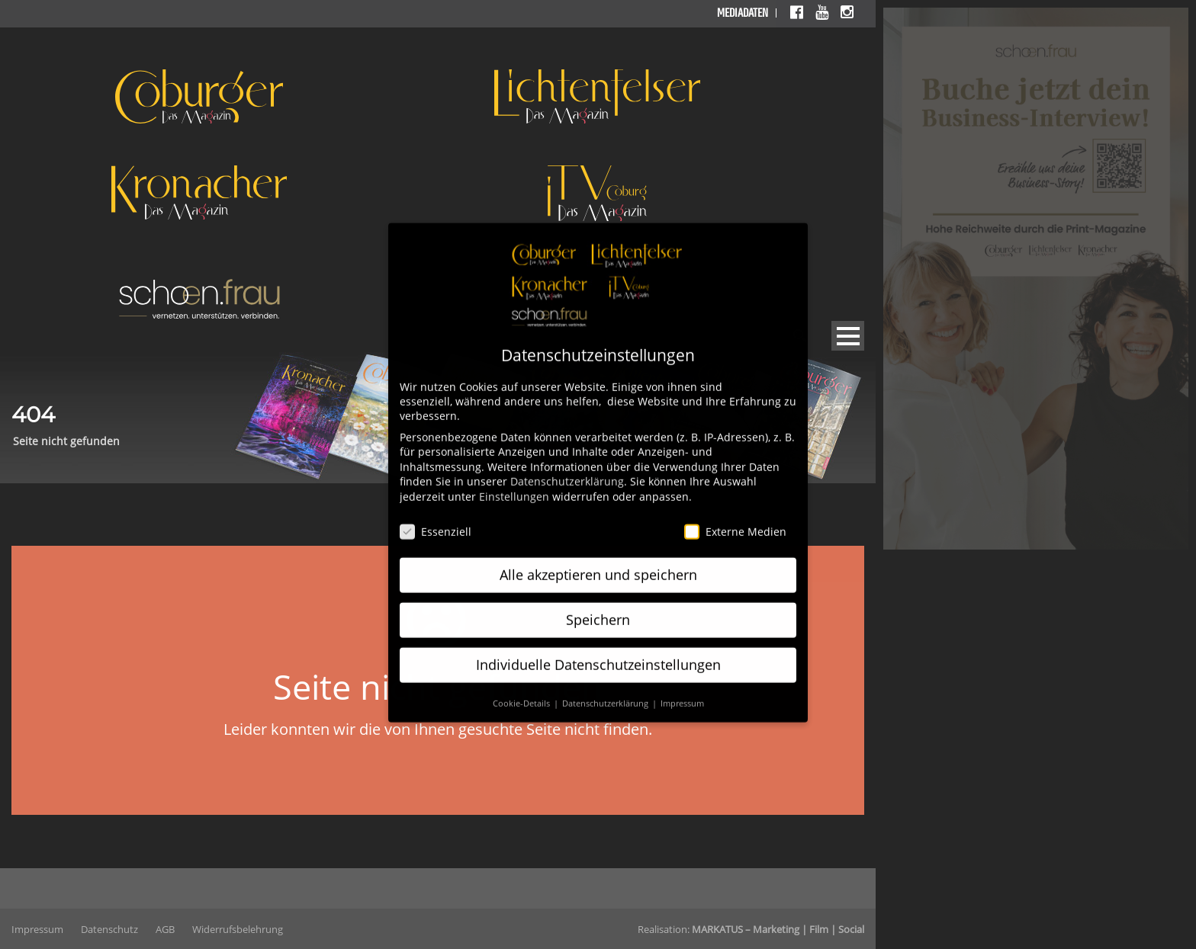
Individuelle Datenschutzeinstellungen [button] (598, 649)
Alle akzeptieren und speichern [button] (598, 559)
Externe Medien (735, 516)
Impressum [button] (682, 688)
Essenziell (435, 516)
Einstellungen (514, 481)
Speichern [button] (598, 604)
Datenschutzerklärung (567, 466)
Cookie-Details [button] (522, 688)
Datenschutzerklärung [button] (606, 688)
